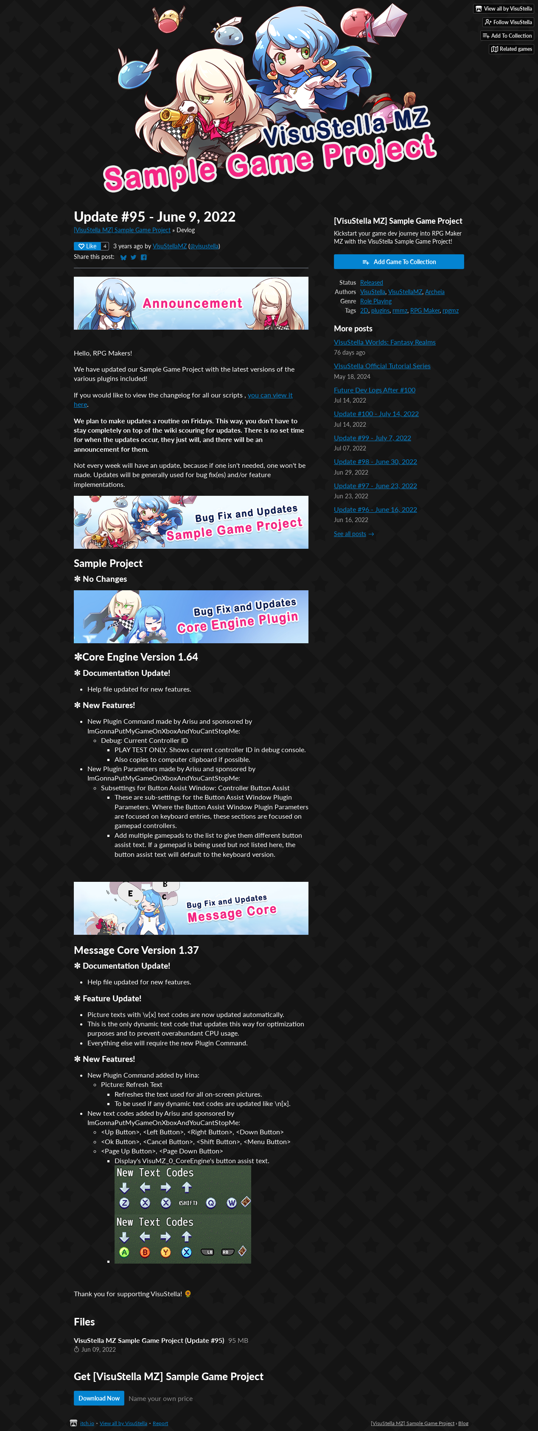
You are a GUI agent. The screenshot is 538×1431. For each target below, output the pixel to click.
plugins (380, 310)
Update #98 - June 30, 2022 (375, 461)
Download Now (99, 1398)
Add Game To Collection (399, 262)
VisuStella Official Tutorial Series (382, 365)
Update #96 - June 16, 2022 (375, 509)
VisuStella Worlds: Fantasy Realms (385, 342)
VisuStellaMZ (170, 246)
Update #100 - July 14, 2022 (376, 413)
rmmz (399, 310)
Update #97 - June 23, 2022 (375, 485)
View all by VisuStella (123, 1423)
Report (160, 1423)
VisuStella (372, 292)
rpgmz (451, 310)
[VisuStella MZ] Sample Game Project (122, 230)
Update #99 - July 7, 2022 (372, 437)
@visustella (204, 246)
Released (371, 282)
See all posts (350, 534)
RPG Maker (425, 310)
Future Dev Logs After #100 (374, 390)
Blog (463, 1423)
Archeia (435, 292)
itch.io (87, 1423)
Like (87, 246)
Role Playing (376, 301)
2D (364, 310)
